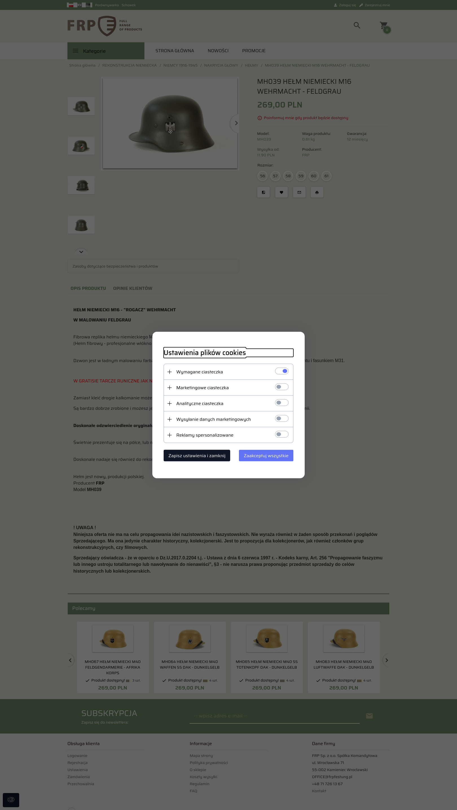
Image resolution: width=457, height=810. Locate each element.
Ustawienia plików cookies (205, 353)
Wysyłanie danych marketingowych (213, 419)
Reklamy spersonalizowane (205, 435)
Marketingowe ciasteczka (202, 387)
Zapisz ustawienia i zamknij (196, 455)
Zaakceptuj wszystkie (266, 455)
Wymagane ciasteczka (199, 371)
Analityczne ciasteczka (199, 403)
